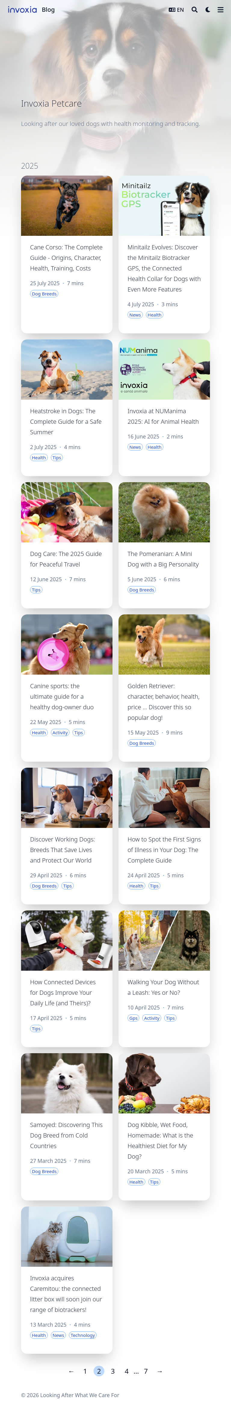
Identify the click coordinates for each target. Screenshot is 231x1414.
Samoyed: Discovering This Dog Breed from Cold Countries (66, 1135)
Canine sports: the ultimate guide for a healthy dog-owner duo (62, 696)
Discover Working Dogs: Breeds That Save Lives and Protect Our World (62, 849)
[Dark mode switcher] (208, 10)
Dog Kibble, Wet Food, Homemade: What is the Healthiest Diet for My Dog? (160, 1140)
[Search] (195, 10)
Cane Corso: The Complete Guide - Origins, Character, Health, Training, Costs (66, 257)
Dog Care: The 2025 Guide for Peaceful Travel (66, 559)
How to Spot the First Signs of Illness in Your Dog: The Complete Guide (164, 849)
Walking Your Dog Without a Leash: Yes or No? (163, 987)
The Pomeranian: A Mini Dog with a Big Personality (163, 559)
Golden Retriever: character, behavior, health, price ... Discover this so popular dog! (163, 702)
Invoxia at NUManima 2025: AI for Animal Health (163, 416)
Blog (48, 9)
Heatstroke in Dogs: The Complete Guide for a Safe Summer (66, 421)
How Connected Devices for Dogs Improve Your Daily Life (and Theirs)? (63, 992)
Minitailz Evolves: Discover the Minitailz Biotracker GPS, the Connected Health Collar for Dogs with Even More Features (164, 268)
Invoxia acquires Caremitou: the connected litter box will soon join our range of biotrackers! (66, 1294)
